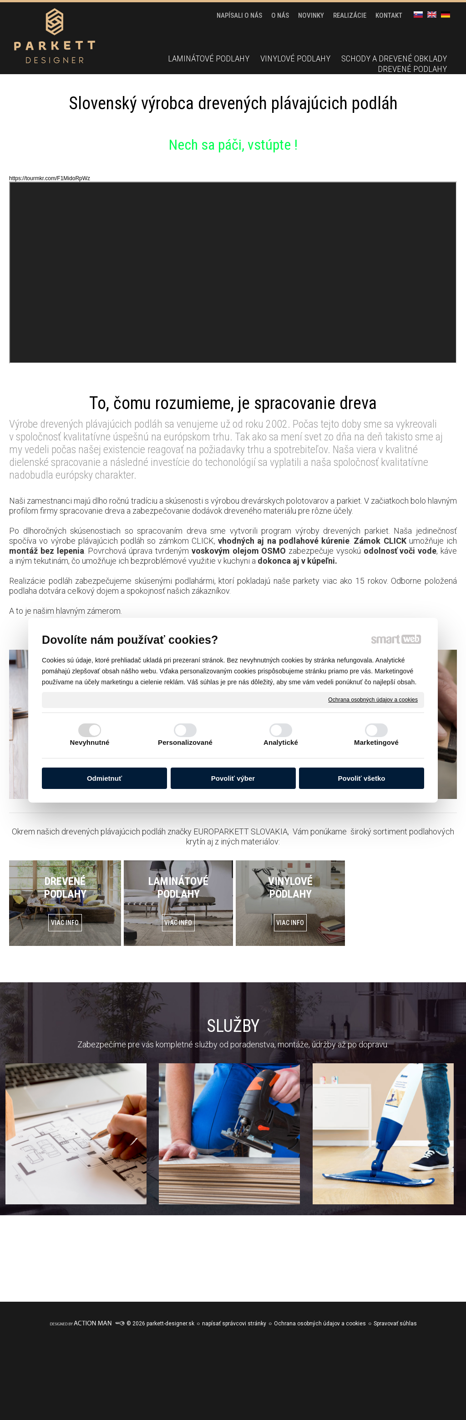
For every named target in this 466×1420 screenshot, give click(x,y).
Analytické (280, 742)
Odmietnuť (104, 778)
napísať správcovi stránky (234, 1323)
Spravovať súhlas (395, 1323)
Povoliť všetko (361, 778)
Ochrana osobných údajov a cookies (373, 699)
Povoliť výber (233, 778)
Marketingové (376, 742)
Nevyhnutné (90, 742)
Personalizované (185, 742)
